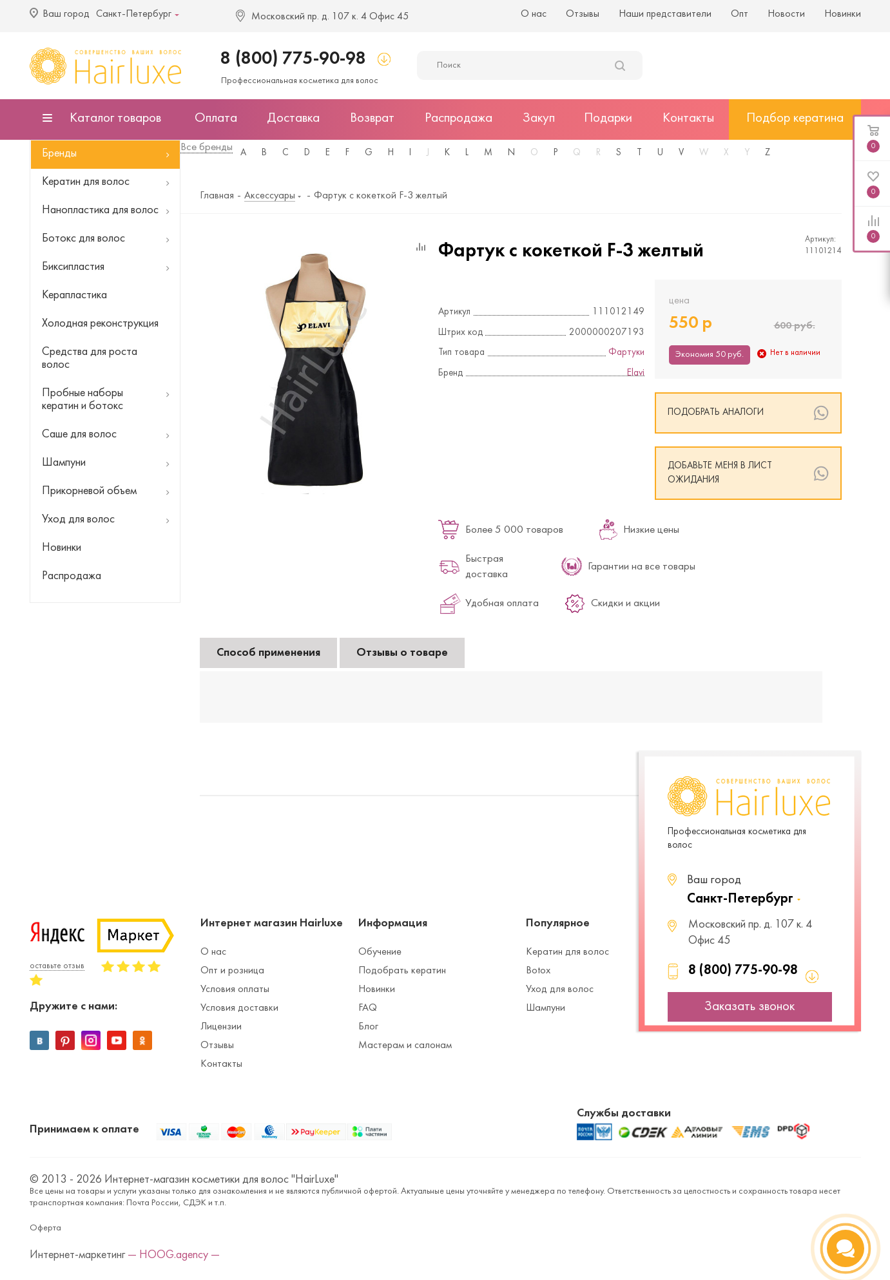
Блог (368, 1027)
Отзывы (582, 14)
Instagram (91, 1040)
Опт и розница (232, 971)
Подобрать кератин (402, 971)
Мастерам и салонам (405, 1045)
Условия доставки (239, 1008)
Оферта (45, 1228)
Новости (786, 14)
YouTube (116, 1040)
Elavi (635, 373)
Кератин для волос (567, 952)
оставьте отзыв (57, 966)
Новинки (842, 14)
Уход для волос (560, 989)
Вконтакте (39, 1040)
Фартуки (626, 353)
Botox (538, 971)
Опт (739, 14)
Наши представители (665, 14)
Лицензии (221, 1027)
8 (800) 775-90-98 (293, 59)
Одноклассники (142, 1040)
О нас (534, 14)
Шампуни (545, 1008)
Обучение (379, 952)
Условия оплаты (234, 989)
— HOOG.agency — (174, 1255)
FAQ (367, 1008)
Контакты (221, 1064)
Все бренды (206, 147)
